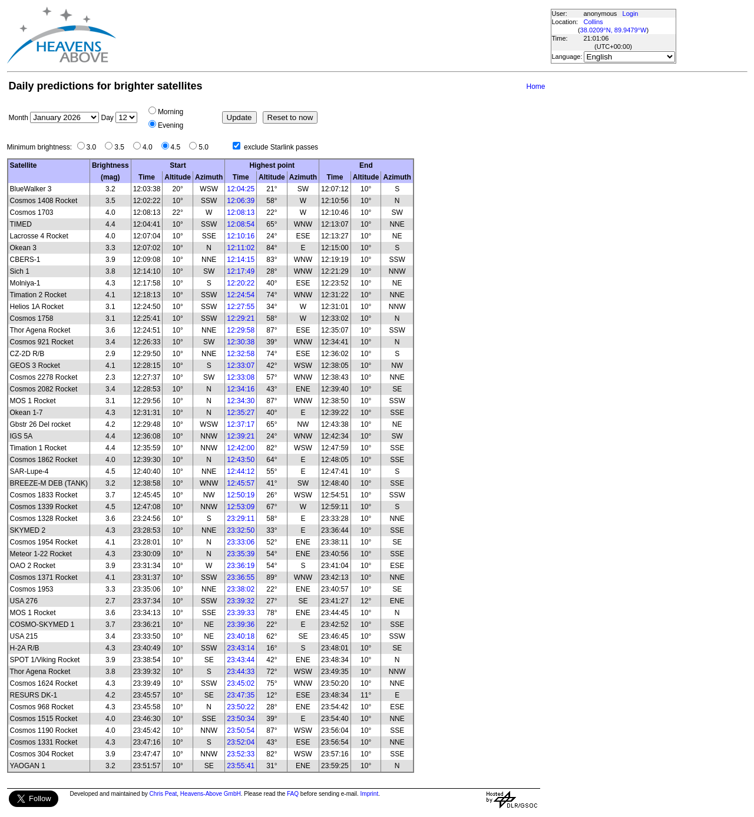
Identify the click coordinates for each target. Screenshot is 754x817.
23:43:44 (240, 660)
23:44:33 (240, 671)
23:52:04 (240, 742)
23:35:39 (240, 554)
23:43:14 (240, 648)
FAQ (293, 794)
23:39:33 (240, 613)
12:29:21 (240, 318)
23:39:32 (240, 601)
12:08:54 (240, 224)
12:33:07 (240, 365)
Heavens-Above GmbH (210, 794)
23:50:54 (240, 730)
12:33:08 (240, 377)
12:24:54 (240, 295)
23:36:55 (240, 577)
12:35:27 (240, 412)
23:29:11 (240, 518)
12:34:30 (240, 401)
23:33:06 (240, 542)
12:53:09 (240, 507)
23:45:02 (240, 683)
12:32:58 (240, 354)
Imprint (370, 794)
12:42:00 (240, 448)
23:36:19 (240, 566)
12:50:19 (240, 495)
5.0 (206, 147)
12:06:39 (240, 201)
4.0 (150, 147)
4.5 (179, 147)
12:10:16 (240, 236)
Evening (170, 125)
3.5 (122, 147)
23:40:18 (240, 636)
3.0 (94, 147)
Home (535, 86)
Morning (170, 112)
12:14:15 (240, 259)
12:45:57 (240, 483)
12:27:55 (240, 307)
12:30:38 (240, 342)
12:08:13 (240, 212)
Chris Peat (163, 794)
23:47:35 (240, 695)
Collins (593, 21)
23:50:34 (240, 719)
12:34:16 (240, 389)
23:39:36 (240, 624)
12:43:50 (240, 460)
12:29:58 (240, 330)
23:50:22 (240, 707)
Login (631, 13)
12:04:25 (240, 189)
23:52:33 (240, 754)
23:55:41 (240, 766)
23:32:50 (240, 530)
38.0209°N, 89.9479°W (613, 30)
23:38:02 (240, 589)
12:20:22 (240, 283)
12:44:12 (240, 471)
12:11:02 (240, 248)
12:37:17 (240, 424)
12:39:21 (240, 436)
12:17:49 (240, 271)
